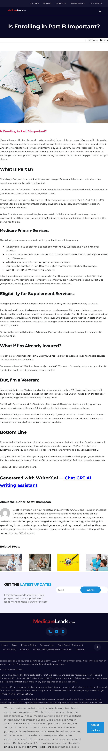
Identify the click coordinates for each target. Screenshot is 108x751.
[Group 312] (16, 10)
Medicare (56, 240)
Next (103, 40)
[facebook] (97, 647)
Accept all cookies (95, 727)
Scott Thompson (39, 502)
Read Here (45, 747)
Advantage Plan (44, 332)
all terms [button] (32, 747)
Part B (36, 179)
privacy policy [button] (12, 747)
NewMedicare (28, 466)
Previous (92, 40)
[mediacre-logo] (54, 620)
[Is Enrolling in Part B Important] (54, 87)
